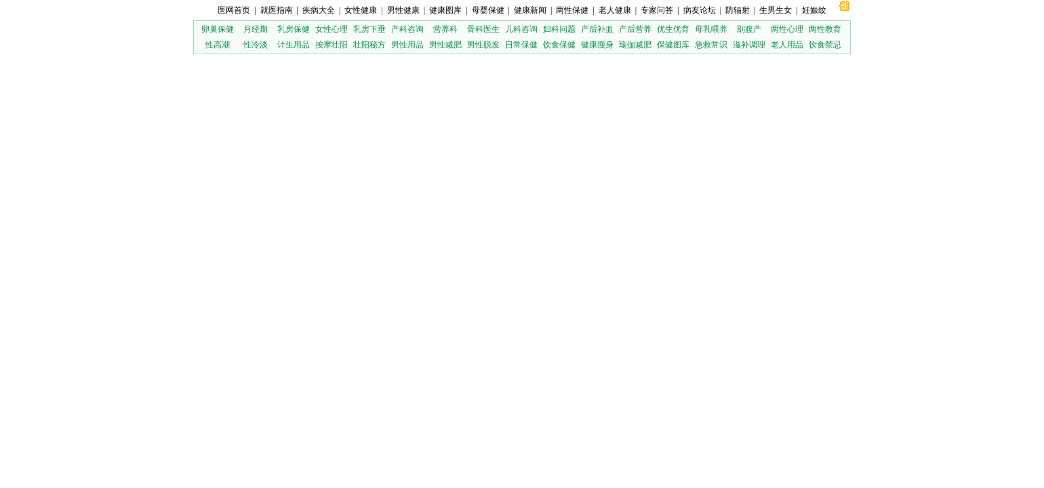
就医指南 (276, 10)
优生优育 (673, 29)
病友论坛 (699, 10)
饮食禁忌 (825, 44)
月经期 (255, 29)
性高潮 (217, 44)
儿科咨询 (521, 29)
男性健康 (403, 10)
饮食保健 (559, 44)
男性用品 (407, 44)
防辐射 (737, 10)
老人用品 (787, 44)
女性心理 (331, 29)
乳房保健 (293, 29)
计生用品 (293, 44)
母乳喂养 (711, 29)
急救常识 (711, 44)
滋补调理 (749, 44)
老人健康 (615, 10)
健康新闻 (530, 10)
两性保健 (572, 10)
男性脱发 (483, 44)
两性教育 (825, 29)
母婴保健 (488, 10)
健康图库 (445, 10)
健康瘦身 (597, 44)
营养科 (445, 29)
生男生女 (775, 10)
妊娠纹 (814, 10)
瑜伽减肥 (635, 44)
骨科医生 (483, 29)
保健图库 (673, 44)
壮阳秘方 (369, 44)
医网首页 (234, 10)
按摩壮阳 (331, 44)
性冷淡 (255, 44)
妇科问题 (559, 29)
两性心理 (787, 29)
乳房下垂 (369, 29)
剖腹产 (749, 29)
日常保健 (521, 44)
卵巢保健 (217, 29)
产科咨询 (407, 29)
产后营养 (635, 29)
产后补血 (597, 29)
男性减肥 (445, 44)
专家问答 (657, 10)
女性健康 (360, 10)
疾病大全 (318, 10)
